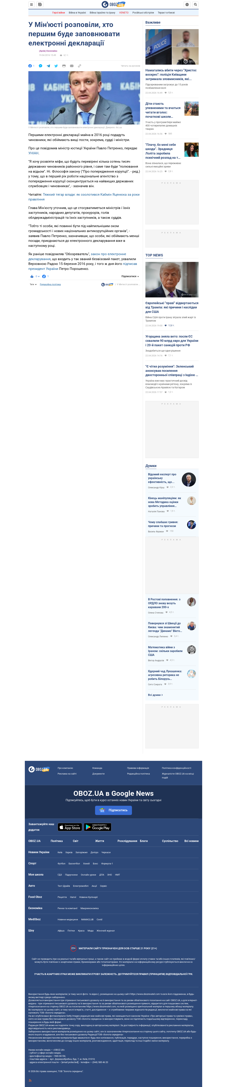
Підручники (71, 874)
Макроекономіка (90, 908)
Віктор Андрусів (156, 660)
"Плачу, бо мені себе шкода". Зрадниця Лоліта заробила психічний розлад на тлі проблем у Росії (163, 151)
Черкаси (106, 852)
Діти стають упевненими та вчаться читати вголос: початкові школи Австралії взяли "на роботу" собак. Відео (163, 110)
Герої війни (58, 12)
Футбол (61, 863)
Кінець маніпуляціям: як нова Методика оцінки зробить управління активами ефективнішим (165, 502)
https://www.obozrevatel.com (145, 994)
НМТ (117, 874)
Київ (60, 852)
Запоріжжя (81, 852)
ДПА (101, 874)
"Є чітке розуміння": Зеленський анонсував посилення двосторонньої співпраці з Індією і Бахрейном (171, 371)
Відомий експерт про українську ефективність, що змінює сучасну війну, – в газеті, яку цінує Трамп (162, 478)
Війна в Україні (77, 12)
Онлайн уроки (88, 874)
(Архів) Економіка (48, 51)
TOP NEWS (154, 255)
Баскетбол (74, 863)
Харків (68, 852)
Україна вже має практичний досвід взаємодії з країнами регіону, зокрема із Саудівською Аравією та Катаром (168, 384)
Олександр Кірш (156, 487)
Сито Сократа (155, 684)
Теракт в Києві (166, 12)
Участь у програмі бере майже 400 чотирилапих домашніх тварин (163, 125)
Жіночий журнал (106, 930)
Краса (81, 930)
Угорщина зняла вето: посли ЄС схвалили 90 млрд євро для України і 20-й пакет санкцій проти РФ (171, 341)
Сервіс (103, 886)
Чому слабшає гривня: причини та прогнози (163, 524)
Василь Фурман (156, 531)
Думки (150, 466)
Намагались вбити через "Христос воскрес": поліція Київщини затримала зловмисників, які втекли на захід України (170, 74)
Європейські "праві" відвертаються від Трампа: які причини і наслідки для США (171, 307)
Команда (97, 768)
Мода (90, 930)
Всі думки (154, 695)
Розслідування (127, 841)
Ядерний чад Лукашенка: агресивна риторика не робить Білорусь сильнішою (165, 675)
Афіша (61, 930)
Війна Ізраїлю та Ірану (102, 12)
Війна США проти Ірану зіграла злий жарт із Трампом (170, 319)
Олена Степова (155, 613)
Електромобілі (80, 886)
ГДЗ (60, 874)
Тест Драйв (64, 886)
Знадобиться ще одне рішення (163, 350)
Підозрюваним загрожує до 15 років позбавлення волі (166, 86)
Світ (75, 841)
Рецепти (62, 897)
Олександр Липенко (158, 636)
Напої (73, 897)
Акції (94, 886)
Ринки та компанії (67, 908)
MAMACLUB (87, 919)
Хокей (86, 863)
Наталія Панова (156, 511)
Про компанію (65, 768)
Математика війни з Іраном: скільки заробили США (165, 651)
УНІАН (33, 153)
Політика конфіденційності (176, 768)
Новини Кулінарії (88, 897)
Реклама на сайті (67, 773)
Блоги (144, 841)
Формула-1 (107, 863)
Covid (99, 919)
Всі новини (191, 841)
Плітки (71, 930)
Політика (57, 841)
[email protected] (70, 1062)
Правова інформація (138, 768)
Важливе (152, 22)
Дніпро (94, 852)
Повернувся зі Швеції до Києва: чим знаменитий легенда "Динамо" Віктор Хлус (165, 627)
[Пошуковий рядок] (195, 4)
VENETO (124, 12)
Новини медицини (68, 919)
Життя (99, 841)
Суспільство (170, 841)
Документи (98, 773)
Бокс (95, 863)
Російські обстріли (143, 12)
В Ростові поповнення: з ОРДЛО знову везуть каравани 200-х (164, 603)
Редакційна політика (50, 284)
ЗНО (109, 874)
